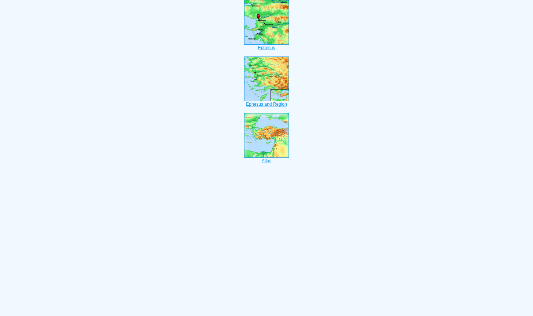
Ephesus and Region (266, 102)
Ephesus (266, 45)
